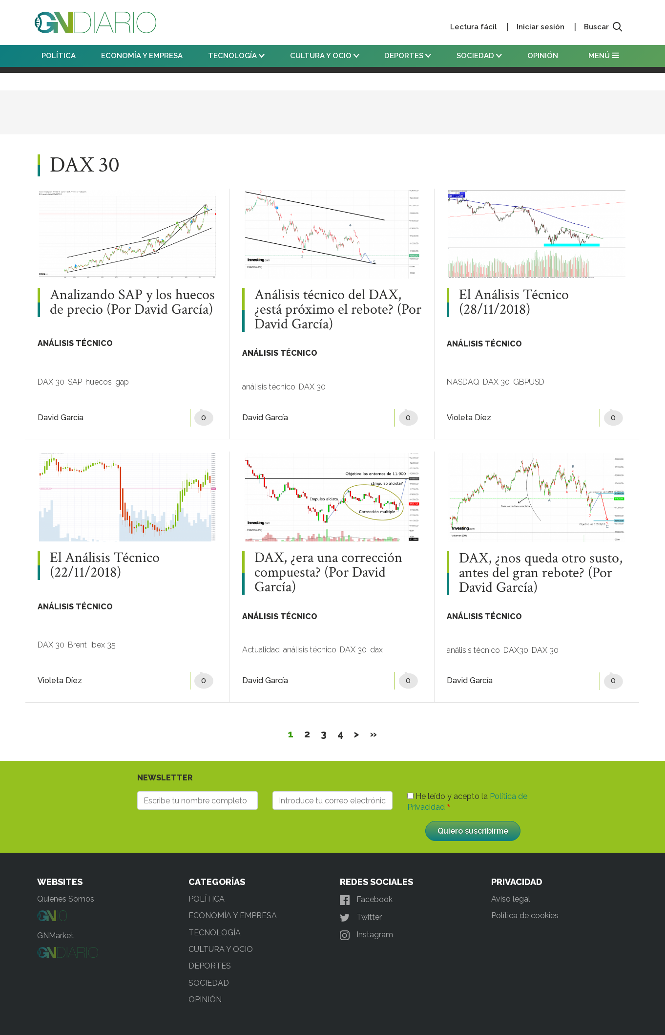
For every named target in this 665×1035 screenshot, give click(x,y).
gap (122, 382)
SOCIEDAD (479, 55)
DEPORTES (407, 55)
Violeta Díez (469, 417)
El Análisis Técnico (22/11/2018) (105, 565)
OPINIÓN (542, 55)
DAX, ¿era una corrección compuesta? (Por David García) (328, 573)
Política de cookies (525, 915)
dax (376, 649)
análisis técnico (268, 386)
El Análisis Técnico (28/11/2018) (514, 302)
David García (60, 417)
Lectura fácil (473, 26)
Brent (77, 644)
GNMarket (55, 935)
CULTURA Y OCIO (324, 55)
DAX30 (515, 650)
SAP (75, 382)
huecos (98, 382)
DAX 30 (51, 382)
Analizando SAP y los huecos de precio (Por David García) (132, 302)
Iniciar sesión (540, 26)
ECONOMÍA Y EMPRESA (142, 55)
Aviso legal (510, 899)
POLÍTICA (59, 55)
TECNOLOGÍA (236, 55)
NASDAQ (463, 382)
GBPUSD (528, 382)
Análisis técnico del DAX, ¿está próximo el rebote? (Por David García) (337, 310)
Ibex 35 (103, 644)
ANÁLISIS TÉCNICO (75, 343)
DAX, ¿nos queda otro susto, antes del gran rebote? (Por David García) (541, 573)
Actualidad (261, 649)
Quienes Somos (65, 899)
